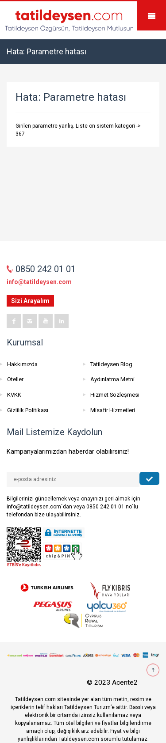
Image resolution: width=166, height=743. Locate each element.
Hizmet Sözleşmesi (114, 394)
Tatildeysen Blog (111, 364)
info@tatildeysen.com (39, 281)
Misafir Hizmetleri (112, 410)
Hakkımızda (22, 364)
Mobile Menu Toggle (151, 15)
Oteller (15, 379)
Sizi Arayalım (30, 300)
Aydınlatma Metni (112, 379)
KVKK (14, 394)
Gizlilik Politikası (27, 410)
